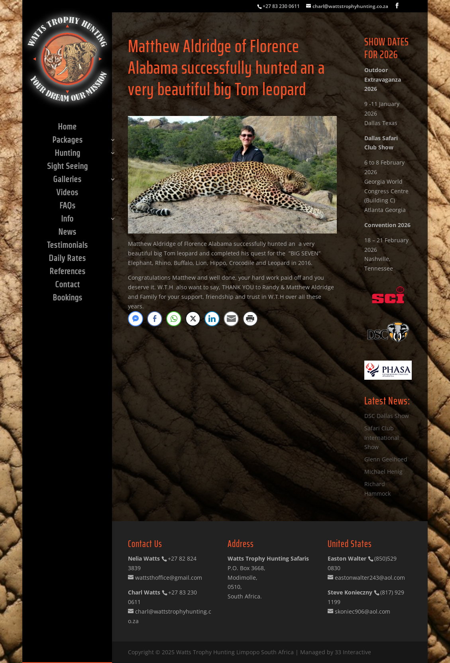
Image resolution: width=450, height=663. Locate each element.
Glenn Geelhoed (385, 459)
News (67, 232)
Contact (67, 285)
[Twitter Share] (192, 318)
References (67, 272)
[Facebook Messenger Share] (135, 318)
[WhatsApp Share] (173, 318)
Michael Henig (383, 471)
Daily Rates (67, 259)
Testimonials (67, 245)
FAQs (67, 206)
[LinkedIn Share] (212, 318)
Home (67, 127)
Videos (67, 193)
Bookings (67, 298)
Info (67, 219)
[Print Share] (250, 318)
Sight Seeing (67, 167)
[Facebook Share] (154, 318)
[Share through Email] (231, 318)
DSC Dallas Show (386, 416)
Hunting (67, 153)
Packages (67, 140)
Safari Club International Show (381, 437)
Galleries (67, 180)
